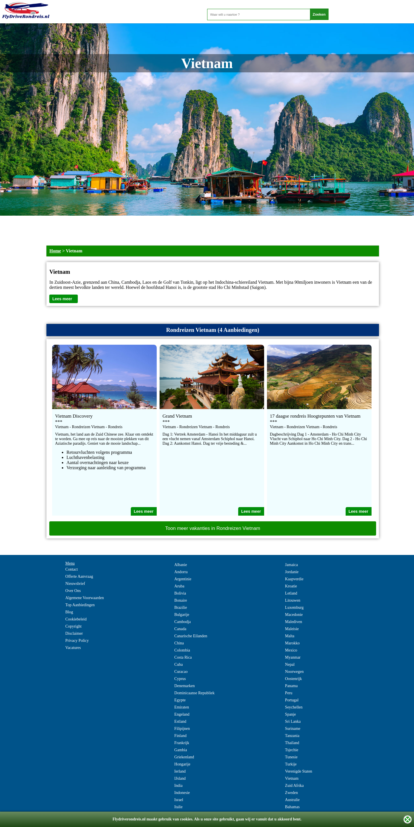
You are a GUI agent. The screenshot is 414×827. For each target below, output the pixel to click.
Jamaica (291, 565)
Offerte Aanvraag (79, 576)
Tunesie (291, 757)
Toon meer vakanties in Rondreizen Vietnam (212, 528)
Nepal (289, 664)
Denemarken (184, 686)
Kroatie (291, 586)
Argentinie (182, 579)
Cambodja (182, 622)
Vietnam (291, 778)
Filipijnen (182, 728)
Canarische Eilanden (190, 636)
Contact (71, 569)
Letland (291, 593)
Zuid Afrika (294, 785)
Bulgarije (181, 614)
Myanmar (292, 657)
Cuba (178, 664)
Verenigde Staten (298, 771)
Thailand (292, 743)
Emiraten (181, 707)
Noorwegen (294, 671)
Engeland (181, 714)
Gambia (180, 750)
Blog (69, 612)
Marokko (292, 643)
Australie (292, 800)
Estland (180, 721)
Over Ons (73, 591)
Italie (178, 807)
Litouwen (292, 600)
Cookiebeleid (76, 619)
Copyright (73, 626)
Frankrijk (181, 743)
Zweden (291, 793)
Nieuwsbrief (75, 583)
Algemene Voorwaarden (84, 598)
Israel (178, 800)
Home (55, 250)
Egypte (180, 700)
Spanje (290, 714)
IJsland (180, 778)
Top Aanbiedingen (80, 605)
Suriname (292, 728)
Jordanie (291, 572)
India (178, 785)
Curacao (181, 671)
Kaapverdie (294, 579)
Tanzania (292, 736)
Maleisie (292, 629)
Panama (291, 686)
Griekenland (184, 757)
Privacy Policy (77, 640)
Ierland (180, 771)
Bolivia (180, 593)
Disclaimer (74, 633)
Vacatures (73, 648)
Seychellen (293, 707)
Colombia (182, 650)
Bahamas (292, 807)
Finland (180, 736)
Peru (288, 693)
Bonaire (180, 600)
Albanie (180, 565)
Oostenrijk (293, 679)
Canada (180, 629)
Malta (289, 636)
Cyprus (180, 679)
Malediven (293, 622)
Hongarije (182, 764)
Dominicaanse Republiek (194, 693)
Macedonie (294, 614)
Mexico (291, 650)
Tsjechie (291, 750)
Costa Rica (183, 657)
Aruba (179, 586)
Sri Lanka (293, 721)
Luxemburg (294, 607)
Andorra (181, 572)
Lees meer (62, 299)
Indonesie (182, 793)
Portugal (291, 700)
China (179, 643)
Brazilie (180, 607)
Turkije (291, 764)
